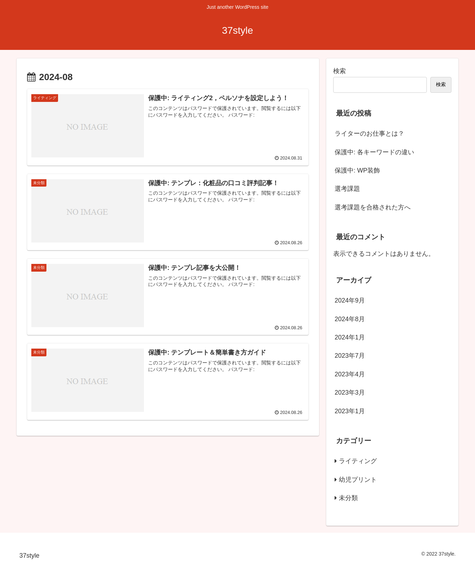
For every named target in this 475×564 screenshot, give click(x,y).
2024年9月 (350, 300)
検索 (339, 70)
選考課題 (347, 188)
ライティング (358, 461)
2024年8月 (350, 319)
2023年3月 (350, 392)
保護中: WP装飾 (357, 170)
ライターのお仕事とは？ (369, 133)
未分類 (348, 497)
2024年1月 (350, 337)
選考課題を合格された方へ (373, 207)
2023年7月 (350, 355)
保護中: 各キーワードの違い (374, 152)
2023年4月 (350, 374)
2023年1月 (350, 411)
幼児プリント (358, 479)
